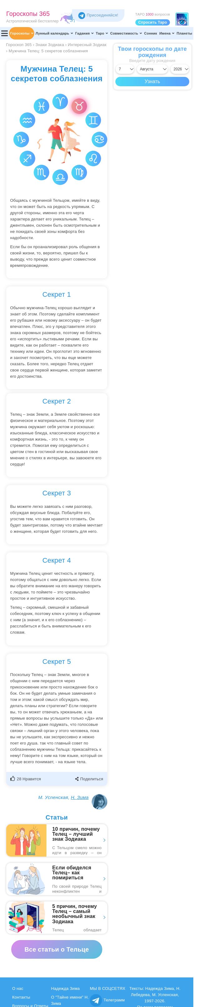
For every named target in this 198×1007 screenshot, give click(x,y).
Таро (102, 33)
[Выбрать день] (125, 69)
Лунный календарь (54, 33)
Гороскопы (21, 33)
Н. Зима (80, 797)
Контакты (21, 997)
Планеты (184, 33)
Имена (166, 33)
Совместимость (126, 33)
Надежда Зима (65, 988)
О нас (17, 988)
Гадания (84, 33)
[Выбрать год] (180, 69)
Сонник (150, 33)
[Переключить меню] (4, 33)
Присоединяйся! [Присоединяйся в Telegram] (98, 15)
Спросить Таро (152, 22)
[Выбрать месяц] (152, 69)
